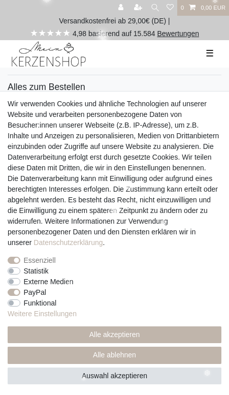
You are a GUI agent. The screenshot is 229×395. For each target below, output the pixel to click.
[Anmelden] (122, 8)
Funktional (40, 303)
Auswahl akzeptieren (114, 376)
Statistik (36, 271)
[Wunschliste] (170, 8)
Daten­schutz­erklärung (68, 242)
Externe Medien (49, 282)
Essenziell (40, 260)
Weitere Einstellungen (42, 314)
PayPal (35, 292)
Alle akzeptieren (114, 334)
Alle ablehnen (114, 355)
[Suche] (155, 8)
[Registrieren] (139, 8)
